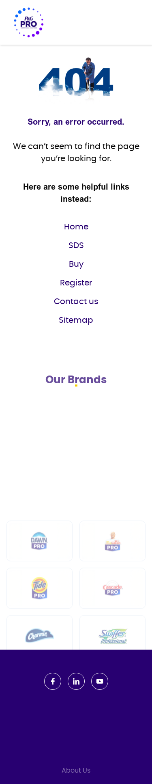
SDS (76, 246)
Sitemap (76, 320)
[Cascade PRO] (112, 629)
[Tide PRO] (39, 629)
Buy (76, 264)
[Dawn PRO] (39, 582)
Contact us (76, 302)
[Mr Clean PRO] (112, 582)
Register (76, 283)
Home (76, 227)
